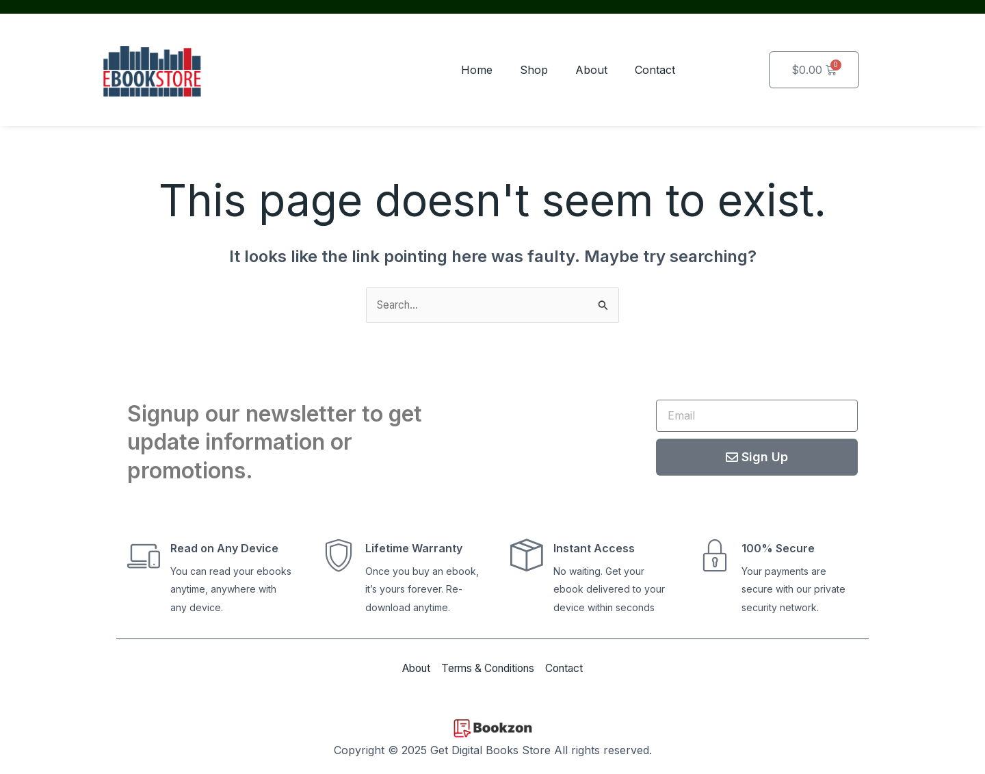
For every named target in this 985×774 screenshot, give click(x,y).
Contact (655, 70)
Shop (534, 70)
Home (476, 70)
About (591, 70)
